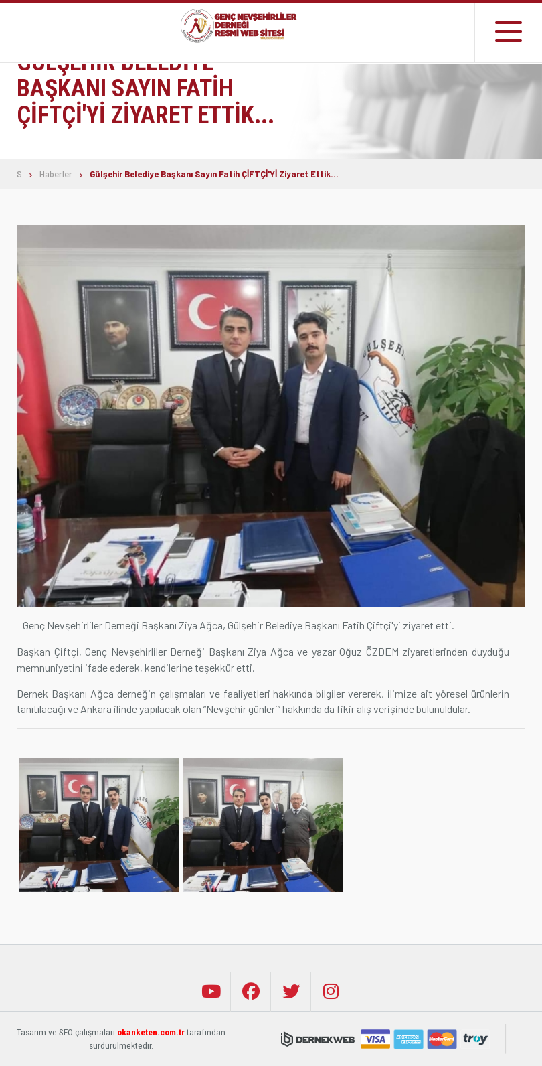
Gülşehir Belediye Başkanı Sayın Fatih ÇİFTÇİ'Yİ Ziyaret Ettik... (214, 174)
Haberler (55, 174)
